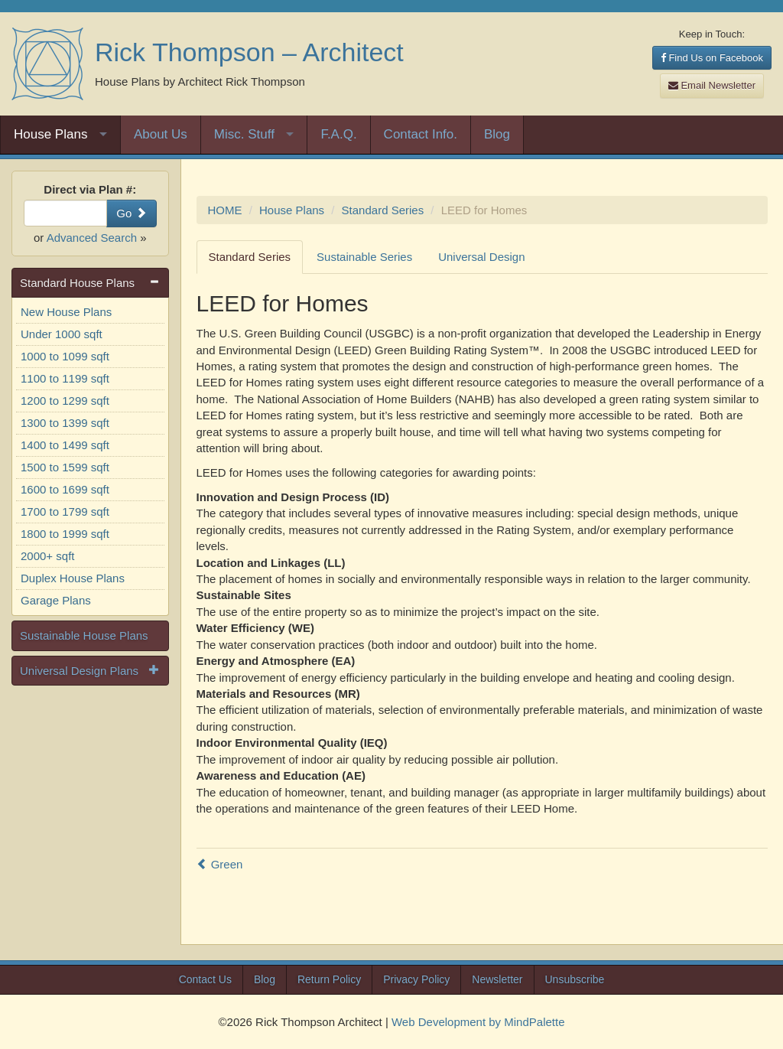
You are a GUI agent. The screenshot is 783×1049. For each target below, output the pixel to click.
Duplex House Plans (73, 578)
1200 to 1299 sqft (65, 400)
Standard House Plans (77, 282)
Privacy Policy (416, 979)
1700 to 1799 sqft (65, 511)
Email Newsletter (711, 85)
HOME (225, 210)
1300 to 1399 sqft (65, 422)
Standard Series (383, 210)
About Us (160, 134)
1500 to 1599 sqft (65, 467)
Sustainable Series (364, 256)
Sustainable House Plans (84, 635)
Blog (497, 134)
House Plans (50, 134)
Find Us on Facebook (712, 58)
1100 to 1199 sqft (65, 378)
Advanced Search (92, 237)
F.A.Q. (338, 134)
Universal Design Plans (79, 670)
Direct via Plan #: (90, 189)
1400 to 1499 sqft (65, 444)
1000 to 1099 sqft (65, 356)
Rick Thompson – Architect (249, 52)
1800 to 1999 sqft (65, 533)
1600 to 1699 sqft (65, 489)
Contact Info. (420, 134)
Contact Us (205, 979)
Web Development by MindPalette (478, 1021)
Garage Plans (56, 600)
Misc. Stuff (244, 134)
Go (131, 213)
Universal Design (481, 256)
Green (220, 864)
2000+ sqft (47, 555)
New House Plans (66, 311)
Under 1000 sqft (61, 333)
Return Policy (329, 979)
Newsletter (497, 979)
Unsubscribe (575, 979)
